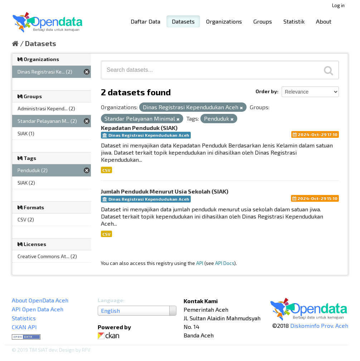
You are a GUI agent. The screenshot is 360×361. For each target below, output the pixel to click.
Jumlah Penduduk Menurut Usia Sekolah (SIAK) (164, 191)
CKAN (110, 336)
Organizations (224, 21)
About (323, 21)
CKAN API (24, 327)
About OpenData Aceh (40, 300)
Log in (338, 5)
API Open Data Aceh (37, 309)
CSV (106, 169)
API (199, 263)
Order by (266, 91)
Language (110, 300)
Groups (262, 21)
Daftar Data (145, 21)
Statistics (24, 318)
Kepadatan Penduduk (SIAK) (139, 127)
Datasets (183, 21)
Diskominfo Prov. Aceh (319, 325)
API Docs (224, 263)
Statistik (294, 21)
